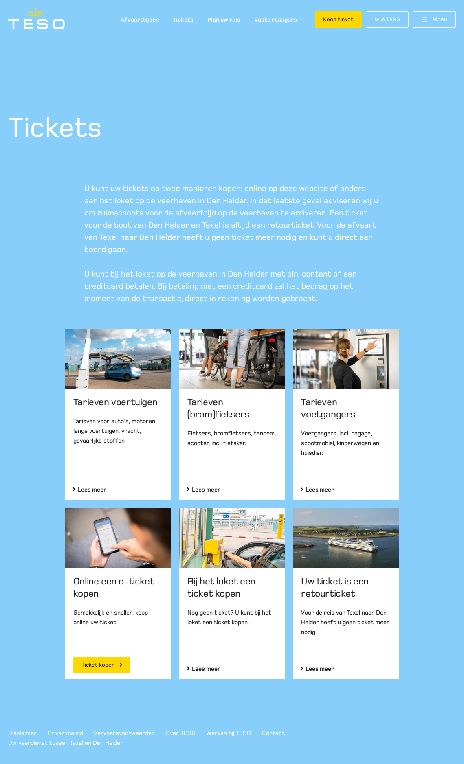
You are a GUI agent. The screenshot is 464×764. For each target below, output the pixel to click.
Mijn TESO (387, 19)
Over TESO (181, 733)
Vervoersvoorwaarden (124, 733)
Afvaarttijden (140, 19)
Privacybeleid (65, 733)
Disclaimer (22, 733)
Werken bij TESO (228, 733)
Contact (273, 733)
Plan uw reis (223, 19)
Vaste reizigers (275, 19)
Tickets (183, 19)
